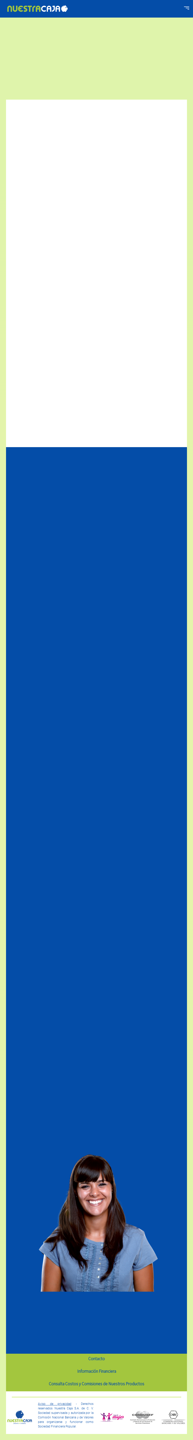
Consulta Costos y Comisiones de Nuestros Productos (96, 1384)
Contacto (96, 1358)
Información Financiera (96, 1371)
